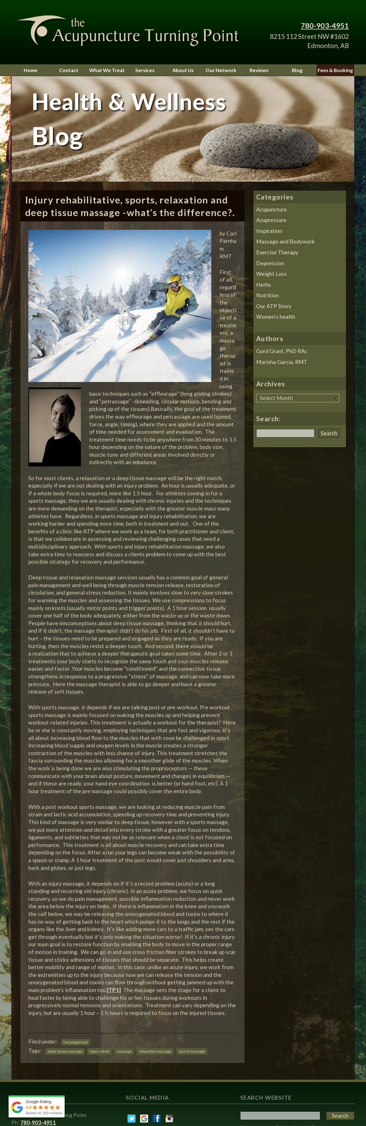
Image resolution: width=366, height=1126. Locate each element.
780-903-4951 (325, 25)
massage (124, 1051)
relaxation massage (155, 1051)
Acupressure (271, 220)
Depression (270, 263)
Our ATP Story (273, 306)
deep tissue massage (65, 1051)
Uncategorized (75, 1042)
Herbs (263, 284)
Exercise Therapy (277, 252)
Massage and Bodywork (285, 241)
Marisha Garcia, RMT (281, 362)
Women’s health (275, 316)
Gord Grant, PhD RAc (281, 351)
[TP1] (114, 990)
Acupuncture (271, 209)
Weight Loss (271, 273)
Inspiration (269, 230)
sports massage (192, 1051)
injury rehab (100, 1051)
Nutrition (267, 295)
